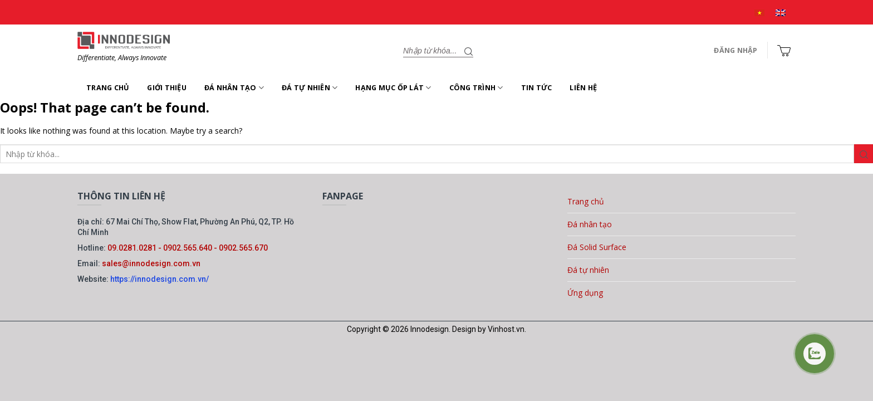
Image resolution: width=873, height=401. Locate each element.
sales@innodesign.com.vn (151, 263)
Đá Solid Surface (596, 247)
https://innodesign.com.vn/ (159, 279)
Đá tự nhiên (309, 87)
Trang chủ (107, 87)
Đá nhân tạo (234, 87)
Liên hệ (583, 87)
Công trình (476, 87)
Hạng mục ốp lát (393, 87)
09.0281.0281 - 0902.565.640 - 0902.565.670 (187, 247)
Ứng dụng (585, 292)
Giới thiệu (167, 87)
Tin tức (536, 87)
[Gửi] (468, 50)
